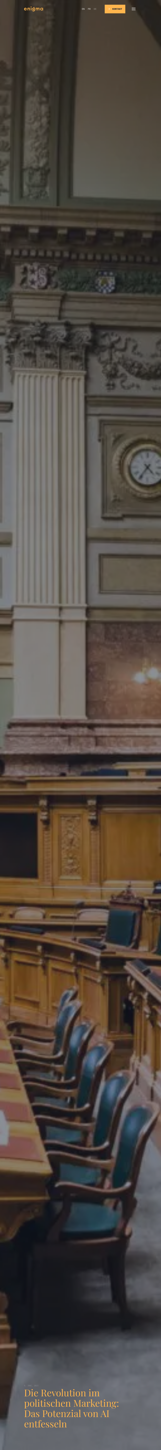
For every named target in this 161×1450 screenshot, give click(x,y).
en (83, 9)
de (95, 9)
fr (89, 9)
